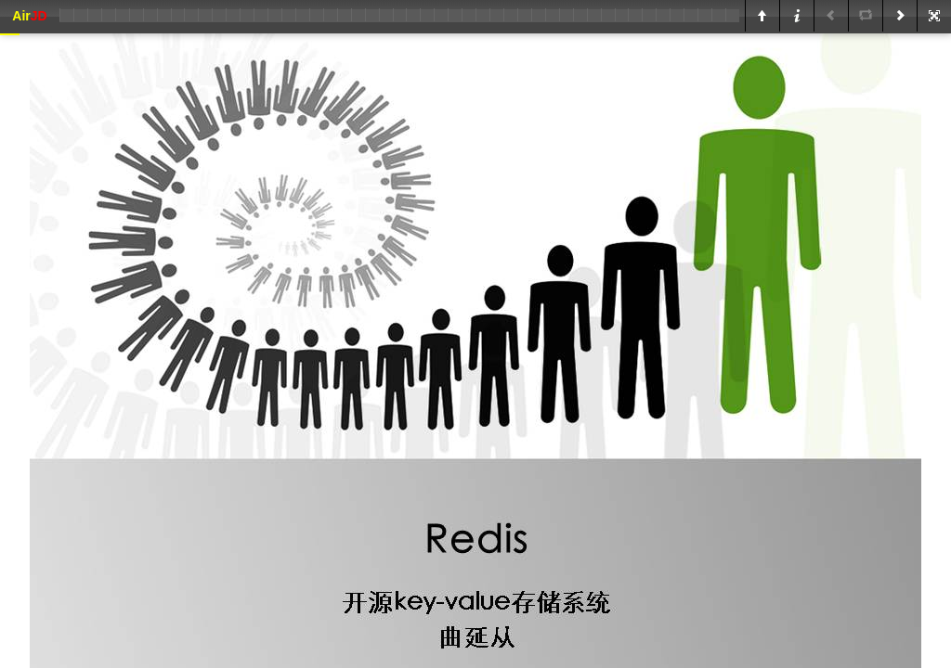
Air (29, 15)
